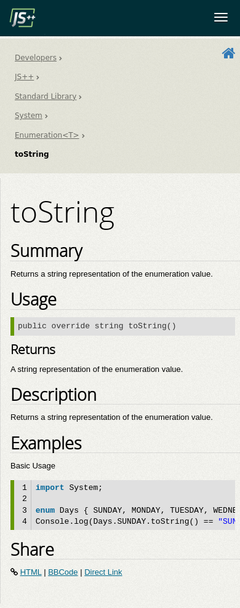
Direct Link (103, 572)
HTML (31, 572)
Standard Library (45, 96)
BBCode (63, 572)
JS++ (24, 77)
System (28, 115)
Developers (36, 57)
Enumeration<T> (47, 135)
